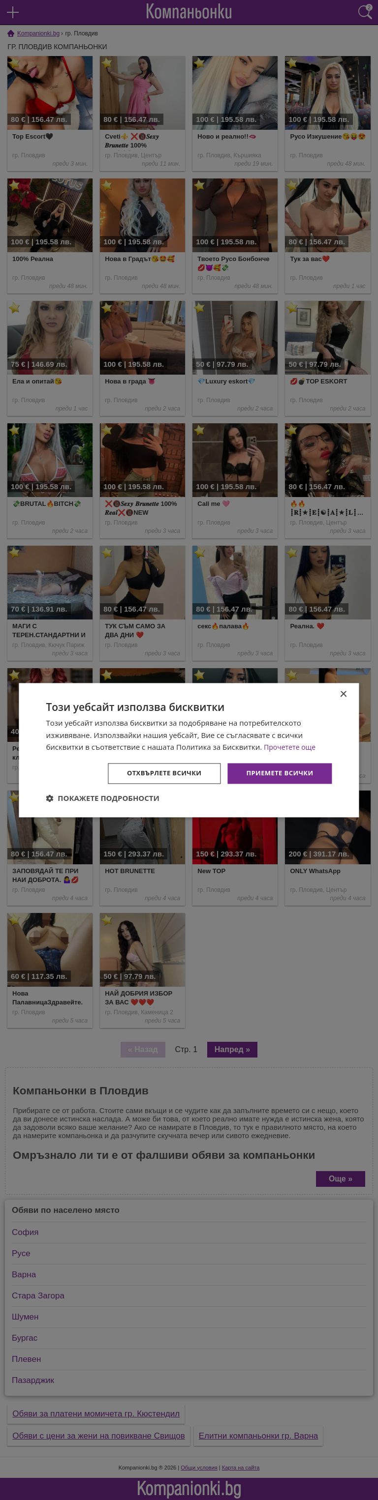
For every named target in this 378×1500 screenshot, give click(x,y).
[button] (102, 798)
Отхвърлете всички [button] (157, 773)
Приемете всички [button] (277, 773)
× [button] (343, 693)
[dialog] (189, 750)
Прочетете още (291, 746)
